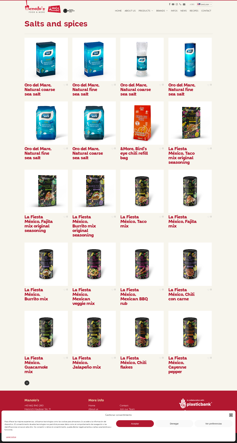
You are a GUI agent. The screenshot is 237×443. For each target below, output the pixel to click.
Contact (124, 405)
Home (91, 405)
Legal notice (11, 437)
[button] (230, 415)
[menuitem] (204, 4)
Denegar (174, 423)
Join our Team (127, 409)
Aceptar (135, 423)
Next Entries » (26, 383)
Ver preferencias (213, 423)
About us (93, 409)
